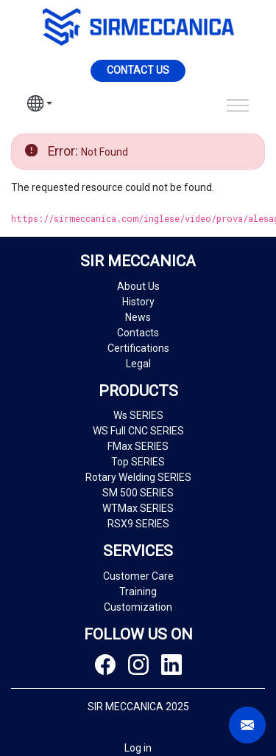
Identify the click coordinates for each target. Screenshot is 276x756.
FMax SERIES (138, 446)
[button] (39, 105)
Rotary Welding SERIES (138, 477)
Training (138, 591)
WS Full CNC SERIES (138, 431)
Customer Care (138, 576)
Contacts (138, 333)
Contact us (138, 70)
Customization (138, 607)
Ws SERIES (138, 415)
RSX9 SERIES (138, 524)
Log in (138, 748)
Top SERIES (138, 462)
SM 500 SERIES (138, 493)
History (138, 302)
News (138, 317)
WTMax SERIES (138, 508)
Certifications (138, 348)
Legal (138, 364)
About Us (138, 286)
